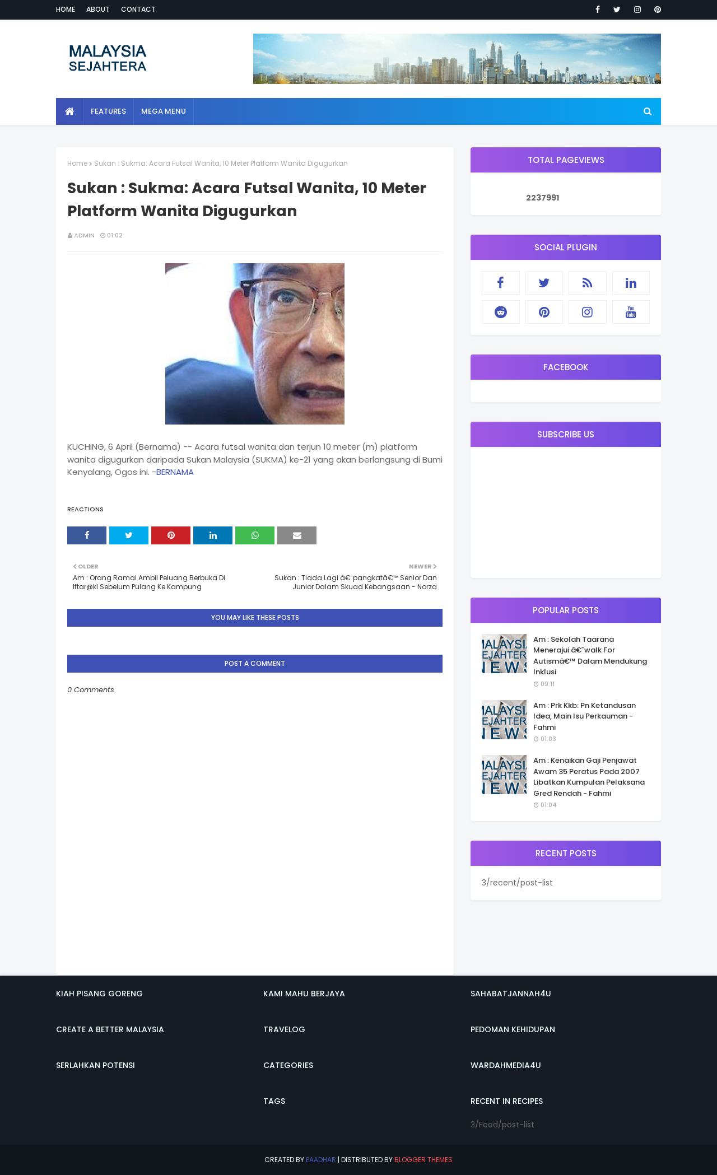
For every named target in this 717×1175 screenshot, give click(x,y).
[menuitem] (69, 111)
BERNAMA (175, 472)
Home (65, 9)
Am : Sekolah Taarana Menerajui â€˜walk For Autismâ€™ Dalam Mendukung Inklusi (590, 656)
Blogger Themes (423, 1159)
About (98, 9)
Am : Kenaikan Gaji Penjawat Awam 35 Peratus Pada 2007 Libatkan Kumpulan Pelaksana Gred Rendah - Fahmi (589, 777)
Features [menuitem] (108, 111)
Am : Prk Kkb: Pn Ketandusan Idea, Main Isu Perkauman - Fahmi (584, 716)
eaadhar (321, 1159)
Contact (138, 9)
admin (84, 235)
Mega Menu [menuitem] (163, 111)
